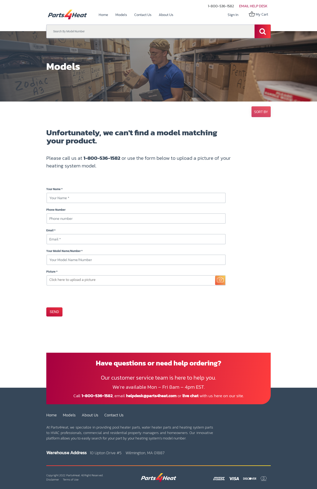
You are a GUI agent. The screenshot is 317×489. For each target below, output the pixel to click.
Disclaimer (52, 479)
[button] (261, 111)
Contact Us (114, 415)
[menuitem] (103, 14)
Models (69, 415)
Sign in (233, 14)
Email (50, 230)
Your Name (53, 189)
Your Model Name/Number (63, 251)
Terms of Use (70, 479)
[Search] (263, 31)
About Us (90, 415)
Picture (51, 271)
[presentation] (77, 296)
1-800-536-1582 (221, 6)
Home (51, 415)
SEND (54, 312)
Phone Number (56, 209)
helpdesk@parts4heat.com (151, 396)
